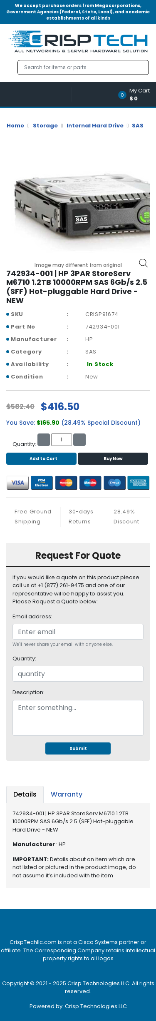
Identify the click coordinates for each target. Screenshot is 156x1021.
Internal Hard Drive (95, 125)
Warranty (66, 794)
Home (15, 125)
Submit (78, 748)
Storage (45, 125)
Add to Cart (41, 459)
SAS (138, 125)
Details (25, 794)
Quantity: (24, 658)
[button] (137, 94)
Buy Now (113, 459)
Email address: (32, 616)
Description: (28, 692)
